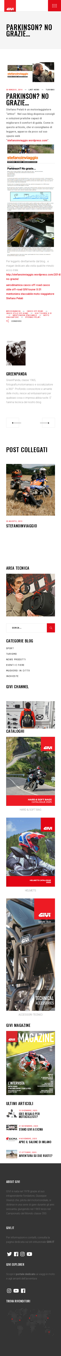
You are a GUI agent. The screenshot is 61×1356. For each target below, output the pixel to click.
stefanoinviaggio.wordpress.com (27, 140)
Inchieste (12, 676)
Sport (10, 648)
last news (34, 89)
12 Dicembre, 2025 (28, 1110)
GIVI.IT (50, 1241)
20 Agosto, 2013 (14, 521)
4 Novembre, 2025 (28, 1138)
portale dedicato (25, 1274)
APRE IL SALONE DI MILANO (35, 1142)
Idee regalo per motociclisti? (29, 1115)
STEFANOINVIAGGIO (21, 526)
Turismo (50, 89)
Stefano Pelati (33, 317)
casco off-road (35, 311)
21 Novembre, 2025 (28, 1126)
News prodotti (16, 659)
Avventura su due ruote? (36, 1155)
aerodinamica (13, 311)
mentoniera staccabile (25, 315)
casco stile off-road (17, 313)
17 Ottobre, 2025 (27, 1152)
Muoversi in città (18, 670)
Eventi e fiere (15, 665)
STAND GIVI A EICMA (31, 1129)
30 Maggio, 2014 (14, 89)
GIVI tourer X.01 (43, 313)
